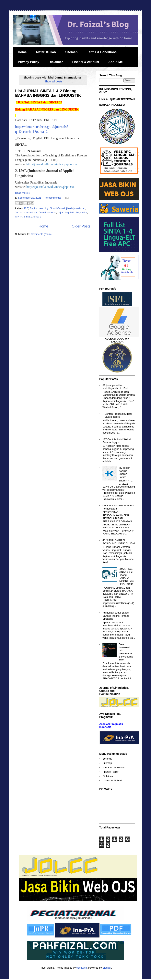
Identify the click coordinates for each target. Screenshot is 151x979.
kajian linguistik (66, 212)
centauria (81, 967)
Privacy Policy (28, 62)
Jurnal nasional (47, 212)
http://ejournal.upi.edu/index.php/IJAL (50, 186)
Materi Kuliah (46, 52)
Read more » (22, 192)
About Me (115, 62)
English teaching (39, 208)
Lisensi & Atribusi (85, 62)
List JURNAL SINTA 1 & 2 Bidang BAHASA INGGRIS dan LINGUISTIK (48, 93)
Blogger (106, 967)
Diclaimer (56, 62)
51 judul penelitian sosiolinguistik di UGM (115, 387)
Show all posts (53, 81)
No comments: (53, 197)
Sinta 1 (28, 216)
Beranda (107, 758)
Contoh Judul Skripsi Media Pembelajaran (118, 507)
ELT (26, 208)
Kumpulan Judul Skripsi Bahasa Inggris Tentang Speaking (115, 615)
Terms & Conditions (102, 52)
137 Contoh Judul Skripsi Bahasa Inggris (116, 441)
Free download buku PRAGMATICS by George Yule (126, 652)
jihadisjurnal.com (75, 208)
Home (22, 52)
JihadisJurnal (57, 208)
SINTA (18, 216)
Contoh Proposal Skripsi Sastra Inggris (118, 415)
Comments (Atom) (41, 234)
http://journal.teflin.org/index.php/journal (52, 164)
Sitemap (71, 52)
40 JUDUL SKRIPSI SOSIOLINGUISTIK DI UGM (118, 542)
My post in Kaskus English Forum (124, 472)
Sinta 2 (37, 216)
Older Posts (81, 226)
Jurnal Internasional (26, 212)
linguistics (81, 212)
